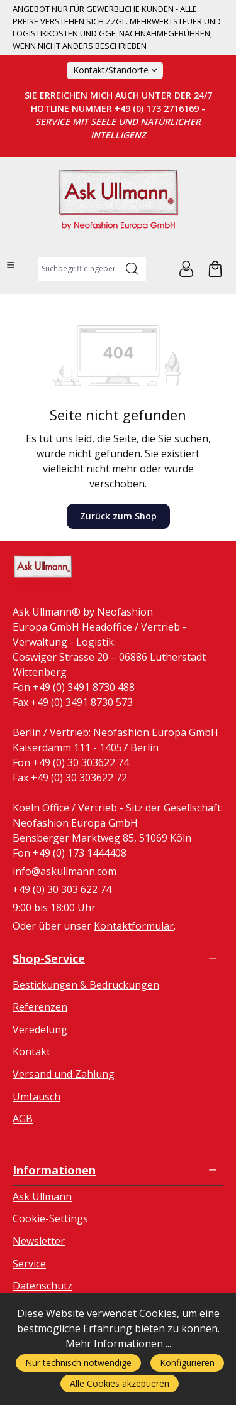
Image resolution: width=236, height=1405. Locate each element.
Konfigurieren (187, 1363)
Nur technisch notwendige (78, 1363)
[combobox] (78, 268)
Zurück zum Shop (118, 516)
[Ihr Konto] (186, 269)
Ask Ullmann (42, 1196)
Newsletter (39, 1241)
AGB (23, 1119)
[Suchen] (132, 268)
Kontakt (31, 1051)
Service (29, 1264)
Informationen (54, 1170)
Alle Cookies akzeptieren (119, 1383)
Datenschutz (42, 1286)
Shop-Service (49, 958)
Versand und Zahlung (64, 1074)
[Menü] (10, 265)
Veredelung (40, 1029)
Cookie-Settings (50, 1218)
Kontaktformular (134, 926)
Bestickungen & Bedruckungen (86, 985)
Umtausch (36, 1097)
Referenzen (40, 1007)
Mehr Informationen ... (118, 1343)
